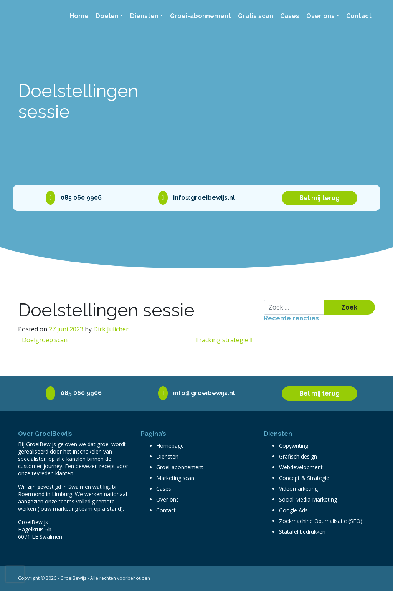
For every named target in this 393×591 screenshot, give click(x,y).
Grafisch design (298, 456)
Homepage (170, 445)
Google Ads (293, 510)
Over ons (320, 16)
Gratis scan (255, 16)
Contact (359, 16)
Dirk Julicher (111, 329)
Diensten (144, 16)
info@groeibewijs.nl (196, 197)
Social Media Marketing (308, 499)
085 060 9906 (74, 197)
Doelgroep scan (43, 340)
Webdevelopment (301, 467)
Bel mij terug (319, 198)
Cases (289, 16)
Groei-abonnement (200, 16)
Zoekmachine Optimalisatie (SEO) (320, 521)
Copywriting (293, 445)
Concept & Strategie (304, 478)
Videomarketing (298, 488)
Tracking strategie (223, 340)
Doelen (107, 16)
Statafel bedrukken (302, 531)
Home (79, 16)
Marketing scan (175, 478)
